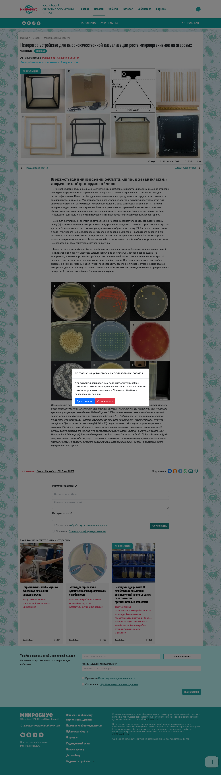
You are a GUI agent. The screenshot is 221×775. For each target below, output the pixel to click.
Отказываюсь (105, 401)
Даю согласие (85, 401)
